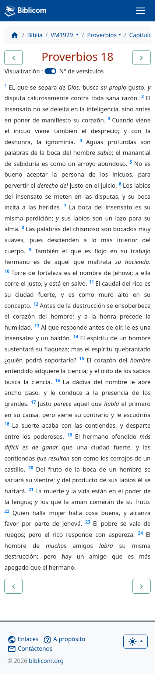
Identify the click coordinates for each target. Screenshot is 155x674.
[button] (13, 57)
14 (75, 336)
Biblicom (25, 11)
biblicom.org (35, 661)
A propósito (64, 639)
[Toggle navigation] (141, 11)
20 (31, 468)
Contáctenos (29, 649)
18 (7, 424)
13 (36, 326)
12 (35, 304)
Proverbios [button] (101, 35)
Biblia (35, 35)
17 (33, 402)
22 (7, 511)
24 (140, 533)
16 (57, 380)
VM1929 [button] (63, 35)
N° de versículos (81, 71)
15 (81, 358)
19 (70, 435)
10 (7, 271)
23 (87, 522)
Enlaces (22, 639)
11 (91, 282)
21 (31, 489)
